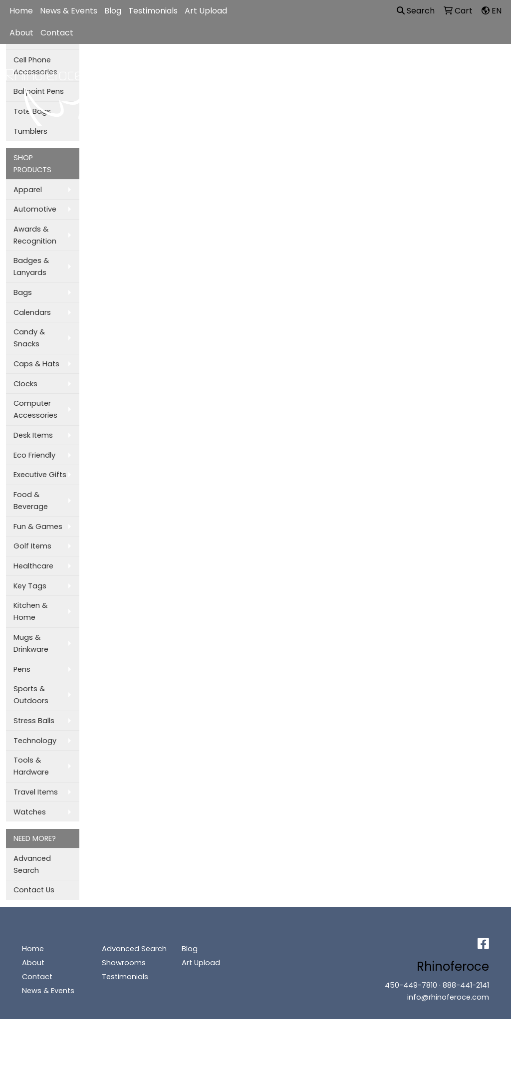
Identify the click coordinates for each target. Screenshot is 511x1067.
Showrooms (124, 963)
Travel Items (35, 792)
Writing (426, 69)
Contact (56, 32)
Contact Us (33, 890)
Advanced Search (32, 864)
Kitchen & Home (30, 611)
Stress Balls (33, 721)
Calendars (32, 312)
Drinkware (263, 69)
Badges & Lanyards (31, 266)
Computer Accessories (35, 409)
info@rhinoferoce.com (448, 997)
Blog (112, 10)
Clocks (25, 384)
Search (416, 10)
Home (21, 10)
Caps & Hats (36, 364)
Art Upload (206, 10)
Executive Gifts (39, 475)
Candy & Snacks (29, 338)
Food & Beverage (30, 501)
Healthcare (33, 566)
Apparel (170, 69)
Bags (215, 69)
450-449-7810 (411, 985)
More (469, 69)
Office (313, 69)
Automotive (34, 209)
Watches (29, 812)
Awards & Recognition (34, 235)
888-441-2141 (466, 985)
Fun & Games (37, 527)
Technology (34, 741)
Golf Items (32, 546)
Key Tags (29, 586)
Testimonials (153, 10)
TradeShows (369, 69)
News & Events (68, 10)
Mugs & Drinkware (30, 643)
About (21, 32)
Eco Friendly (34, 455)
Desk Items (33, 435)
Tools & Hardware (31, 766)
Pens (21, 669)
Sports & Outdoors (30, 695)
